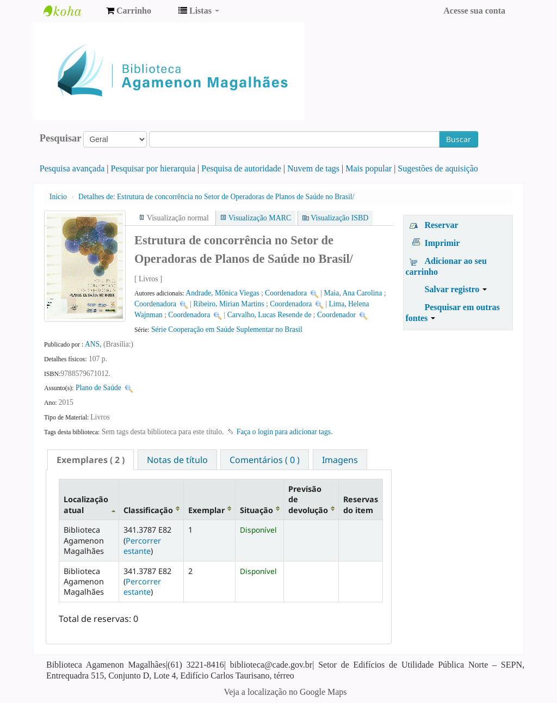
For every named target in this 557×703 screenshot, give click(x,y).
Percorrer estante (142, 545)
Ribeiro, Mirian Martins (228, 304)
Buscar (458, 139)
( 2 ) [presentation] (91, 460)
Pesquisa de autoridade (241, 168)
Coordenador (336, 315)
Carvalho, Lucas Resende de (269, 315)
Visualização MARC (259, 218)
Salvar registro (455, 289)
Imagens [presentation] (340, 460)
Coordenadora (286, 293)
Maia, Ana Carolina (353, 293)
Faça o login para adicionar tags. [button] (285, 432)
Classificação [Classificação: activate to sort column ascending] (148, 510)
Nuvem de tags (313, 168)
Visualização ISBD (339, 218)
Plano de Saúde (98, 388)
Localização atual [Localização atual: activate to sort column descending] (86, 504)
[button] (128, 11)
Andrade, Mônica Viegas (222, 293)
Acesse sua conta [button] (474, 10)
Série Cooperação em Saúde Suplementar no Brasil (226, 329)
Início (58, 197)
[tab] (90, 459)
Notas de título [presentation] (177, 460)
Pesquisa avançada (72, 168)
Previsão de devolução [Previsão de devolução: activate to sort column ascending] (308, 499)
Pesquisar (61, 138)
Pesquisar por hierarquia (153, 168)
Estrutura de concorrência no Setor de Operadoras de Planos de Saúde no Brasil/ (216, 197)
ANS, (94, 344)
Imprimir (442, 243)
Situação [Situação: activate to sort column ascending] (256, 510)
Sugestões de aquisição (438, 168)
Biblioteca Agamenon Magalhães (71, 11)
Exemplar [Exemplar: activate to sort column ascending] (206, 510)
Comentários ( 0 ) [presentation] (265, 460)
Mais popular (368, 168)
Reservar (441, 225)
